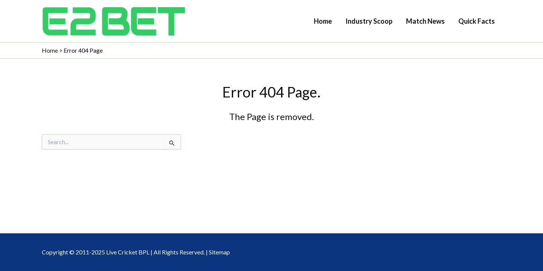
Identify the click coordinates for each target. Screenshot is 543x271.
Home (323, 21)
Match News (425, 21)
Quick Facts (476, 21)
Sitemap (219, 252)
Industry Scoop (368, 21)
